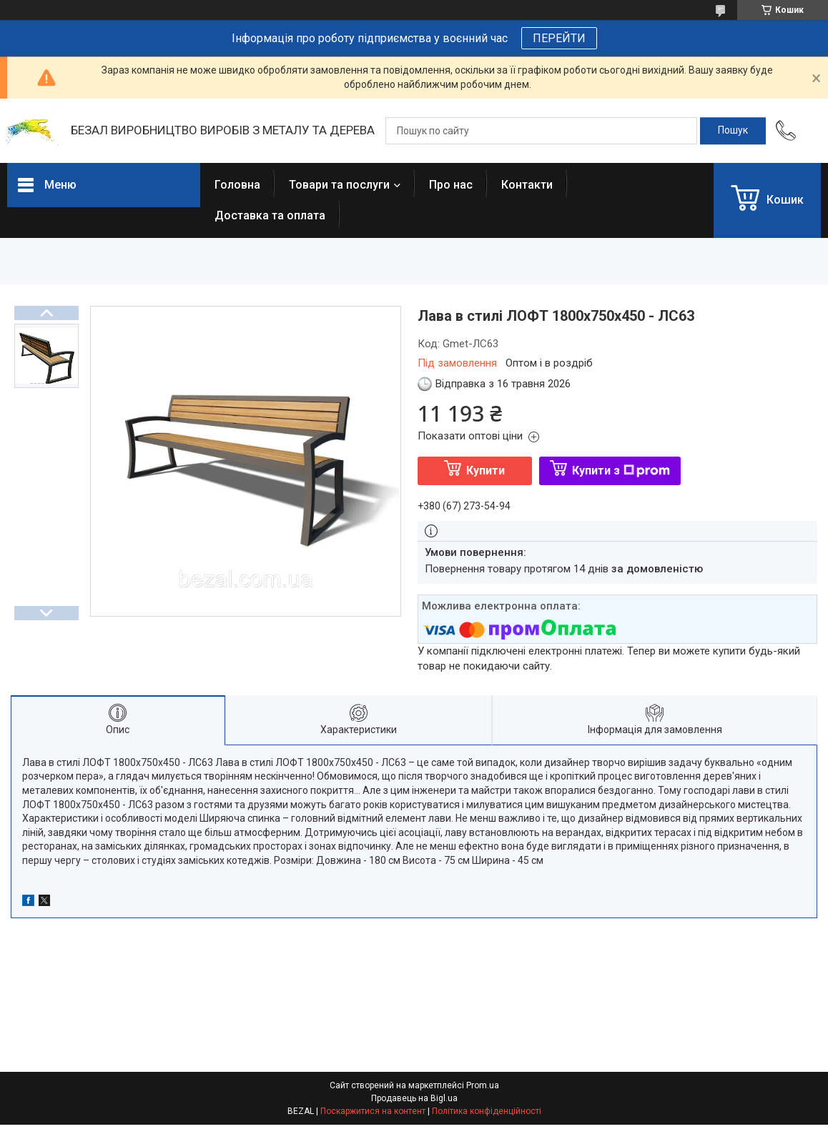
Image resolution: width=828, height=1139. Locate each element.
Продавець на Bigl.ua (414, 1098)
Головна (237, 185)
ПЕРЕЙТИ (559, 38)
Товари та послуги (339, 185)
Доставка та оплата (270, 215)
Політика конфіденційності (486, 1111)
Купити (485, 470)
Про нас (451, 185)
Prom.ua (482, 1085)
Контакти (527, 185)
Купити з (621, 470)
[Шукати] (733, 130)
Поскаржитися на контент (372, 1111)
